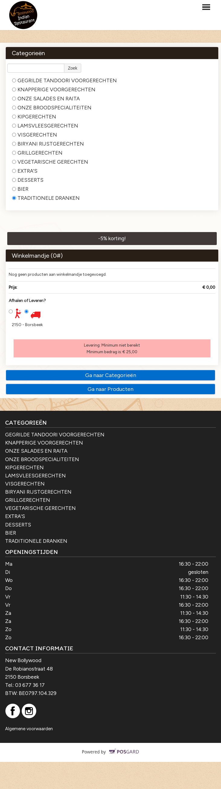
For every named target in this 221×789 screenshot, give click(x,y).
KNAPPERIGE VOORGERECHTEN (53, 89)
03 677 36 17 (30, 685)
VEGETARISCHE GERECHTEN (50, 162)
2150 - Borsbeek (27, 324)
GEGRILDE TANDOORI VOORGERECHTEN (64, 80)
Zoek (72, 68)
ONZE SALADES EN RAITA (46, 99)
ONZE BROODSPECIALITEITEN (51, 108)
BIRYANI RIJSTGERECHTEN (48, 144)
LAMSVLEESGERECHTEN (45, 126)
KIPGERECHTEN (34, 117)
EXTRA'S (24, 171)
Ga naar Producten (110, 389)
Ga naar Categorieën (110, 375)
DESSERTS (27, 180)
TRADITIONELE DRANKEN (46, 198)
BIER (20, 189)
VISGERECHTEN (34, 135)
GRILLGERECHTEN (37, 153)
